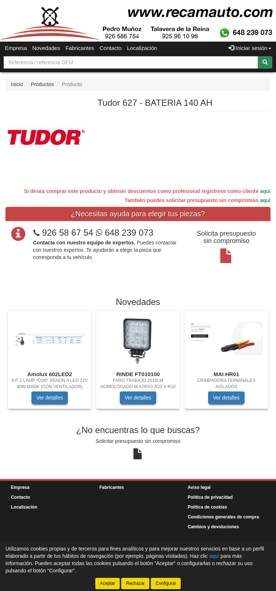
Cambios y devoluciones (213, 526)
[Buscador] (131, 62)
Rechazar (135, 583)
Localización (142, 48)
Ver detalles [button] (49, 398)
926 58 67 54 (67, 232)
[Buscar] (265, 62)
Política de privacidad (210, 497)
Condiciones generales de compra (223, 516)
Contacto (111, 48)
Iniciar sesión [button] (250, 48)
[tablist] (138, 363)
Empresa (16, 48)
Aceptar (107, 583)
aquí (265, 191)
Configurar (166, 583)
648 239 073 (124, 232)
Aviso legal (199, 487)
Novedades (46, 48)
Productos (42, 84)
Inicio (17, 84)
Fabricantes (79, 48)
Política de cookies (207, 507)
